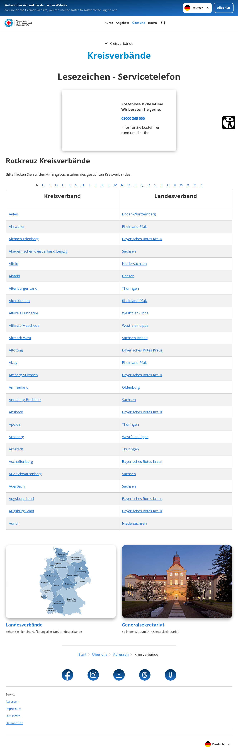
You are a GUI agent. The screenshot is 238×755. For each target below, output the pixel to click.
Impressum (13, 709)
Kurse (109, 23)
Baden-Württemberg (139, 214)
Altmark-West (20, 337)
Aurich (14, 523)
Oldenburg (131, 387)
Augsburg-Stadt (21, 511)
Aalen (13, 214)
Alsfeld (14, 276)
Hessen (128, 276)
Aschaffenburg (21, 461)
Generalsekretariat (143, 625)
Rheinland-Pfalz (134, 226)
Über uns (138, 23)
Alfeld (13, 263)
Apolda (14, 424)
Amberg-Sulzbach (23, 374)
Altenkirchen (19, 300)
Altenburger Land (23, 288)
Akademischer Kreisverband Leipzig (38, 251)
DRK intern (13, 716)
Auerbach (17, 486)
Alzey (13, 362)
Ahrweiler (17, 226)
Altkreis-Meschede (24, 325)
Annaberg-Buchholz (25, 399)
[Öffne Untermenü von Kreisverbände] (119, 34)
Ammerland (18, 387)
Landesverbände (24, 625)
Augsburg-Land (21, 498)
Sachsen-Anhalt (135, 337)
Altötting (16, 350)
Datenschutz (14, 723)
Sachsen (129, 251)
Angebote (122, 23)
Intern (152, 23)
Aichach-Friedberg (24, 238)
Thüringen (130, 288)
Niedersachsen (134, 263)
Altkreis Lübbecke (23, 313)
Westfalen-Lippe (135, 313)
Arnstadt (16, 449)
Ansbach (16, 412)
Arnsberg (16, 436)
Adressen (12, 702)
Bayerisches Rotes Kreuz (142, 238)
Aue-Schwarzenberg (25, 473)
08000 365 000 (133, 118)
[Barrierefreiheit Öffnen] (229, 123)
